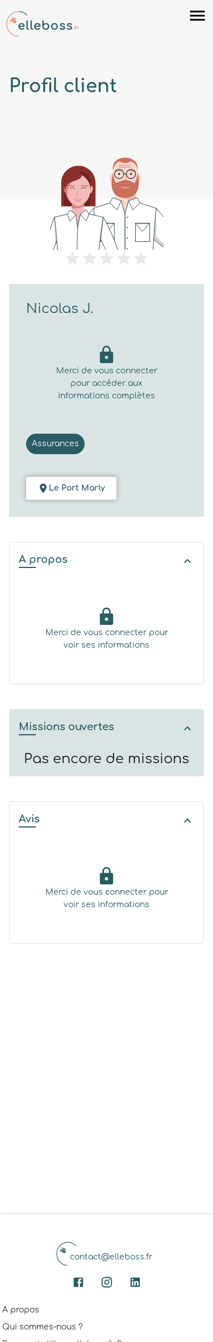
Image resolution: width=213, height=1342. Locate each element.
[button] (106, 560)
